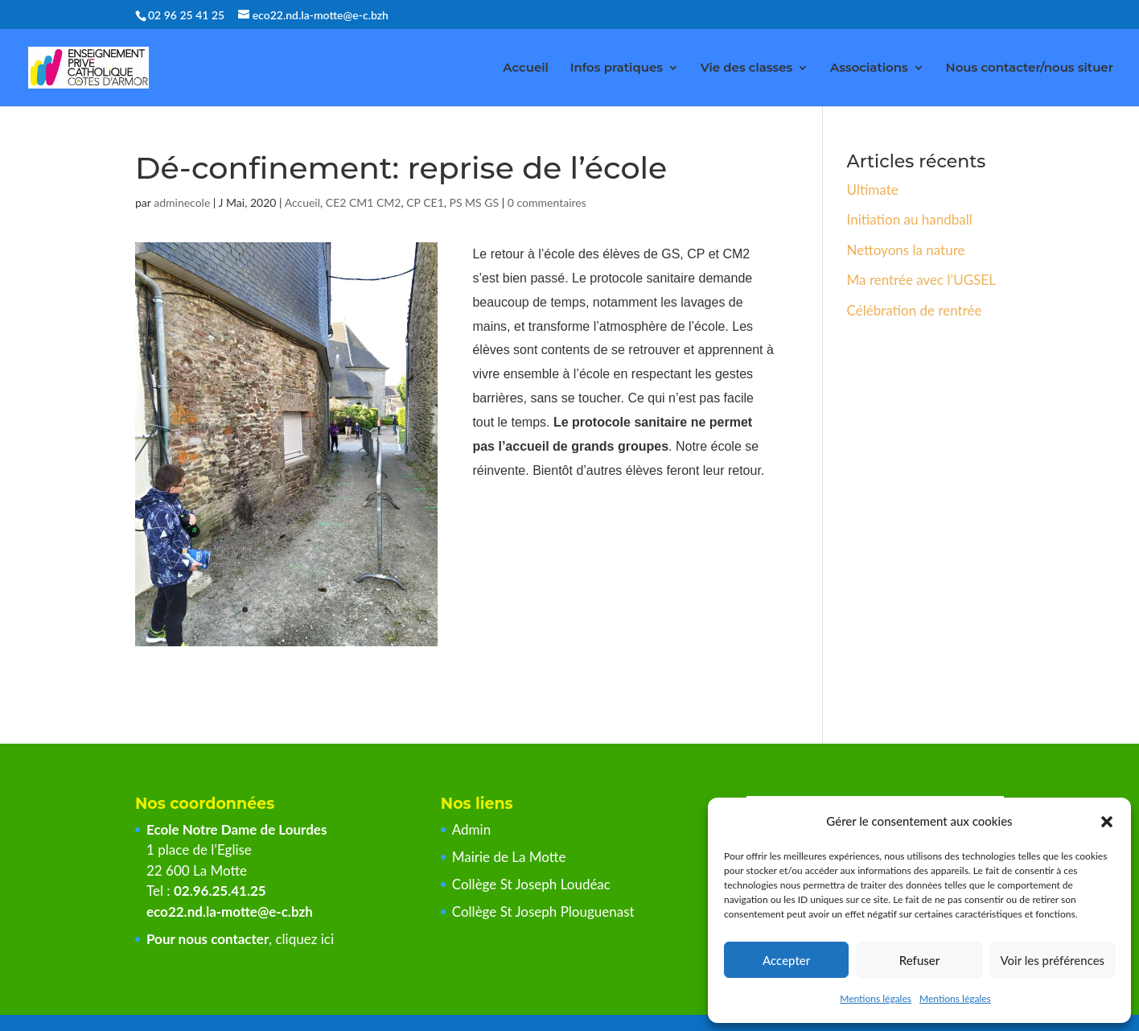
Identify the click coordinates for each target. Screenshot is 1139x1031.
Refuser (919, 960)
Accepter (786, 960)
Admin (471, 829)
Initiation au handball (909, 219)
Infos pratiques (616, 68)
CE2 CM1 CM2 (363, 202)
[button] (1107, 822)
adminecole (182, 202)
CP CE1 (425, 202)
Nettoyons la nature (906, 249)
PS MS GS (475, 202)
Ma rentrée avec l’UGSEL (921, 279)
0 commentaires (547, 202)
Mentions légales (875, 998)
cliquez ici (304, 938)
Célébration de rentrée (914, 310)
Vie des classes (747, 68)
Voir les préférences (1053, 960)
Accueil (526, 68)
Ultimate (872, 189)
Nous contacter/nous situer (1029, 68)
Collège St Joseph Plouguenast (545, 911)
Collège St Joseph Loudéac (533, 884)
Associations (869, 68)
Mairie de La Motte (509, 856)
